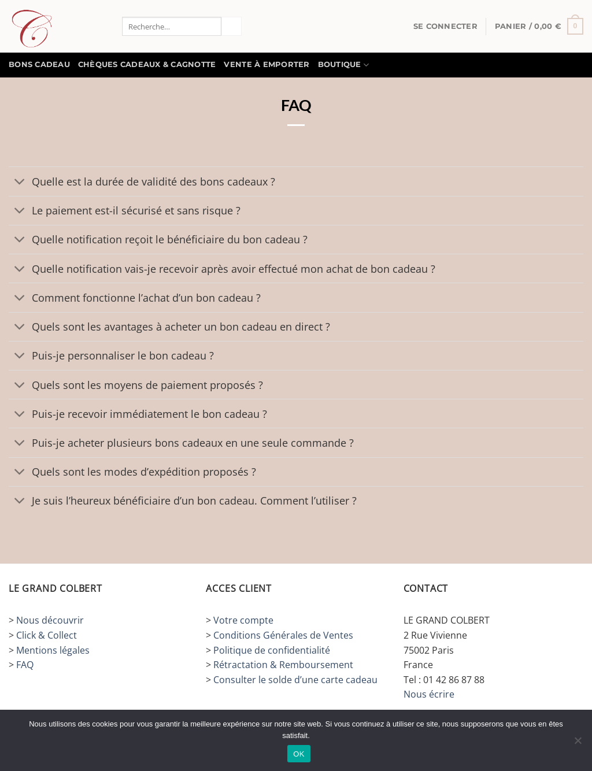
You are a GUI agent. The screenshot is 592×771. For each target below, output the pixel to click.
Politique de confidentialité (271, 650)
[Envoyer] (231, 26)
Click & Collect (46, 635)
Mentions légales (53, 650)
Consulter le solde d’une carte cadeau (295, 679)
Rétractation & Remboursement (283, 664)
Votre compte (243, 620)
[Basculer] (20, 182)
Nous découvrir (50, 620)
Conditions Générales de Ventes (283, 635)
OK (298, 754)
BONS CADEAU (39, 64)
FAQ (25, 664)
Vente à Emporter (266, 64)
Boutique (343, 65)
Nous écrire (429, 694)
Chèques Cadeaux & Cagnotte (147, 64)
